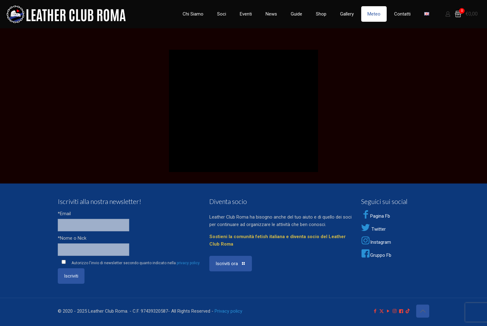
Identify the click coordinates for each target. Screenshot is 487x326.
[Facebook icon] (375, 311)
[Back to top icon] (422, 311)
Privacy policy (228, 311)
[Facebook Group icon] (401, 311)
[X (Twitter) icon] (381, 311)
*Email (64, 213)
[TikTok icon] (407, 311)
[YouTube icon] (388, 311)
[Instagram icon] (394, 311)
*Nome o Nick (72, 238)
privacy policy (188, 263)
